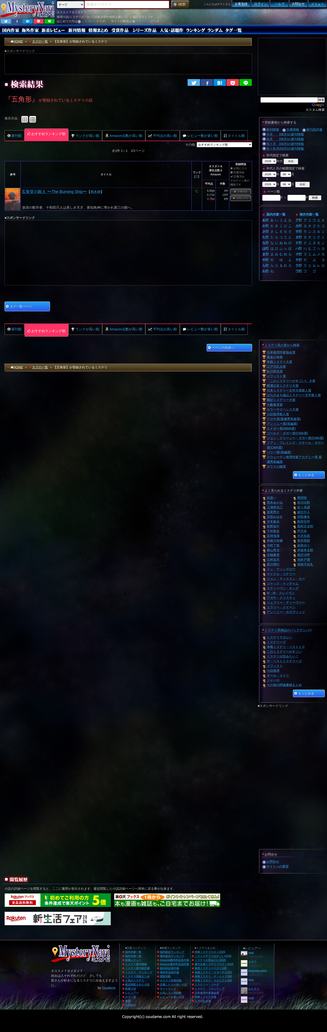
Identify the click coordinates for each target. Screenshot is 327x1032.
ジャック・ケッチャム (283, 583)
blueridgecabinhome (260, 970)
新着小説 (130, 988)
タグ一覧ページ (19, 306)
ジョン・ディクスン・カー (286, 578)
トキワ (252, 961)
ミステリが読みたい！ (283, 656)
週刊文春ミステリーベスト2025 (214, 964)
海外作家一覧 (309, 214)
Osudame (109, 988)
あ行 (265, 220)
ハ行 (298, 248)
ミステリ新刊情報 (136, 964)
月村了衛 (273, 545)
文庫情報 (292, 129)
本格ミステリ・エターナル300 (213, 972)
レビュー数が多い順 (200, 136)
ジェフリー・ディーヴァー (286, 602)
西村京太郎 (305, 526)
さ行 (265, 231)
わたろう (253, 989)
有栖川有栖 (275, 540)
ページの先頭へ (221, 347)
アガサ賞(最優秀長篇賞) (284, 419)
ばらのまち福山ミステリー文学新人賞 (294, 395)
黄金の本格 (275, 357)
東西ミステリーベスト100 (210, 968)
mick (251, 998)
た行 (265, 237)
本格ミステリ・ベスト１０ (286, 647)
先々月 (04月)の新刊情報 (285, 144)
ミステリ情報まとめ (137, 976)
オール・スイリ (278, 675)
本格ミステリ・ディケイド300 (213, 976)
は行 (265, 248)
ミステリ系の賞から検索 (282, 345)
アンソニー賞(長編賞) (282, 423)
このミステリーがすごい (284, 651)
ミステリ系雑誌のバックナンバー (288, 630)
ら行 (265, 265)
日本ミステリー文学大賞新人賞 (289, 390)
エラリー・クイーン (281, 607)
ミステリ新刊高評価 (137, 968)
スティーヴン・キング (283, 588)
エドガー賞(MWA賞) (281, 428)
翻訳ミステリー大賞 (281, 400)
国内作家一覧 (275, 214)
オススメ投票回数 (171, 980)
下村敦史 (273, 531)
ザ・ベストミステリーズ (284, 661)
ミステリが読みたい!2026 (210, 960)
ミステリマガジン (279, 637)
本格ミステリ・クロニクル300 (213, 980)
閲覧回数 (165, 976)
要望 (128, 1001)
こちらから (89, 21)
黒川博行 (273, 564)
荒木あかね (275, 502)
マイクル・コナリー (281, 574)
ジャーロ (273, 680)
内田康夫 (303, 517)
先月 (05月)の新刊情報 (285, 139)
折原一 (271, 498)
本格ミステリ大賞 (279, 362)
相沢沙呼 (303, 555)
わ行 (265, 271)
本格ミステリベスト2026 (210, 952)
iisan (251, 979)
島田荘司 (303, 521)
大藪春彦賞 (275, 404)
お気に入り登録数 (171, 992)
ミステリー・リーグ (207, 984)
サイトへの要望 (277, 866)
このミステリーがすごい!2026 (213, 956)
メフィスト (275, 666)
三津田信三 (275, 507)
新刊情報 (272, 129)
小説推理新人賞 (278, 414)
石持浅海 (273, 536)
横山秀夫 (273, 550)
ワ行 (298, 271)
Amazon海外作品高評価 (174, 964)
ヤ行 (298, 259)
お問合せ (272, 861)
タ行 (298, 237)
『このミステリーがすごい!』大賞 (291, 381)
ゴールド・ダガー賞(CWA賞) (287, 433)
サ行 (298, 231)
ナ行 (298, 242)
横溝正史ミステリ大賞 (283, 385)
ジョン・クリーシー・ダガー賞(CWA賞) (295, 438)
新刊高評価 (314, 129)
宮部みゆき (275, 517)
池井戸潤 (303, 559)
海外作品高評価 (169, 972)
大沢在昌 (303, 536)
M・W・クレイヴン (281, 593)
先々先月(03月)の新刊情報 (285, 148)
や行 (265, 259)
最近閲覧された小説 (137, 984)
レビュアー (132, 992)
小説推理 (273, 670)
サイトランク (168, 988)
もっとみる (304, 475)
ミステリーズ (276, 642)
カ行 (298, 225)
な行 (265, 242)
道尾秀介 (273, 512)
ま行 (265, 254)
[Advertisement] (258, 17)
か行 (265, 225)
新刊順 (14, 136)
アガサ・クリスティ (281, 597)
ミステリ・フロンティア (210, 988)
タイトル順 (234, 136)
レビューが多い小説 (172, 996)
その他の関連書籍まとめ (284, 685)
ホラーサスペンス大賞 (283, 409)
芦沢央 (302, 531)
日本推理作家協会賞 (281, 352)
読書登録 (240, 191)
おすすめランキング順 (46, 134)
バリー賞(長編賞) (279, 452)
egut (251, 952)
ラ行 (298, 265)
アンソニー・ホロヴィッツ (286, 612)
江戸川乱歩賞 (276, 366)
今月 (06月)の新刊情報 (285, 134)
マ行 (298, 254)
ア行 (298, 220)
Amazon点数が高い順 (123, 136)
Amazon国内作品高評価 (174, 960)
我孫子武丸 (305, 564)
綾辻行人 (303, 512)
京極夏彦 (273, 555)
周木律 (95, 192)
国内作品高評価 (169, 968)
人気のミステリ (134, 980)
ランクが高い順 (85, 136)
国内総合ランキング (172, 952)
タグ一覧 (130, 996)
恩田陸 (302, 498)
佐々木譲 (303, 507)
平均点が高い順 (162, 136)
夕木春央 (273, 521)
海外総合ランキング (172, 956)
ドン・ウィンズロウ (281, 569)
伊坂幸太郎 (305, 550)
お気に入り (241, 198)
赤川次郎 (303, 502)
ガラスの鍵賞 (276, 466)
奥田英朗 (303, 540)
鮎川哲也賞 (275, 371)
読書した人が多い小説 (173, 984)
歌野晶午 (273, 526)
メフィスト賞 (276, 376)
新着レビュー (133, 960)
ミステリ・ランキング (138, 972)
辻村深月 (273, 559)
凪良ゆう (303, 545)
